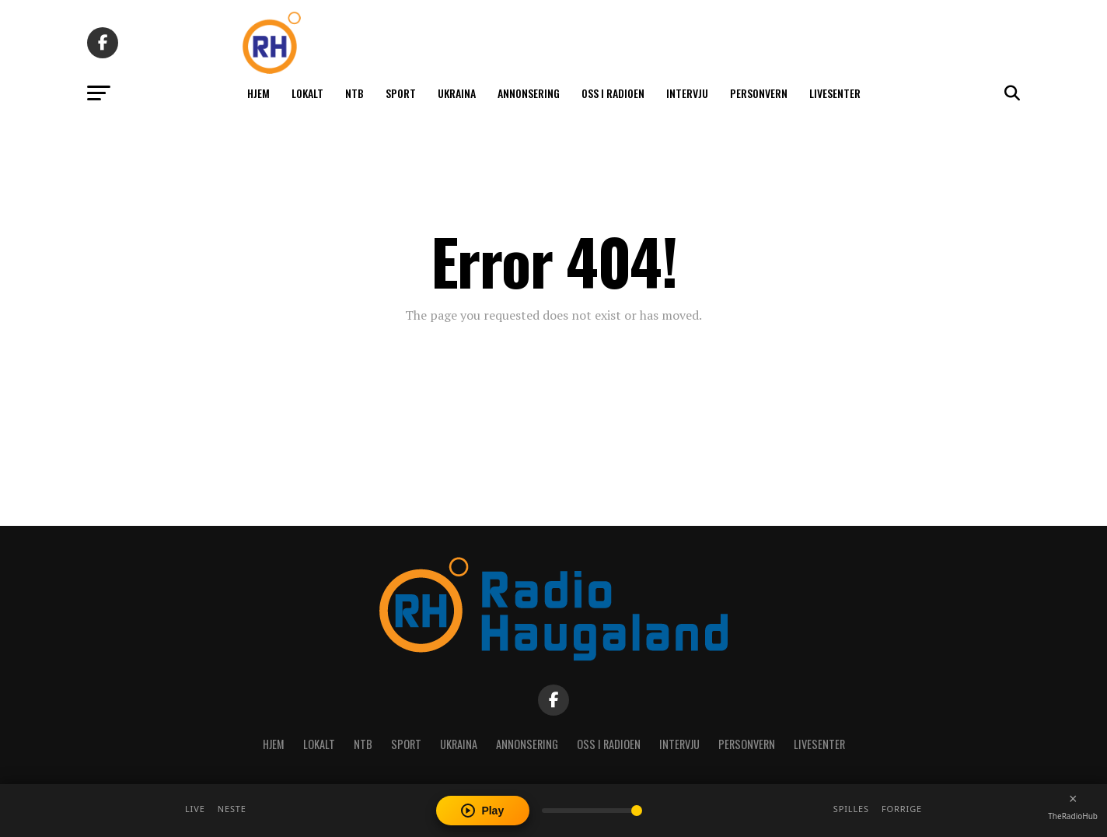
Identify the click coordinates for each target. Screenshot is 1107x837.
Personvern (758, 93)
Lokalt (307, 93)
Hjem (258, 93)
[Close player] (1072, 798)
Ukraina (457, 93)
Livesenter (835, 93)
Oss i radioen (612, 93)
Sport (401, 93)
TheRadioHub (1073, 816)
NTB (354, 93)
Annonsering (529, 93)
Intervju (687, 93)
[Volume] (592, 810)
